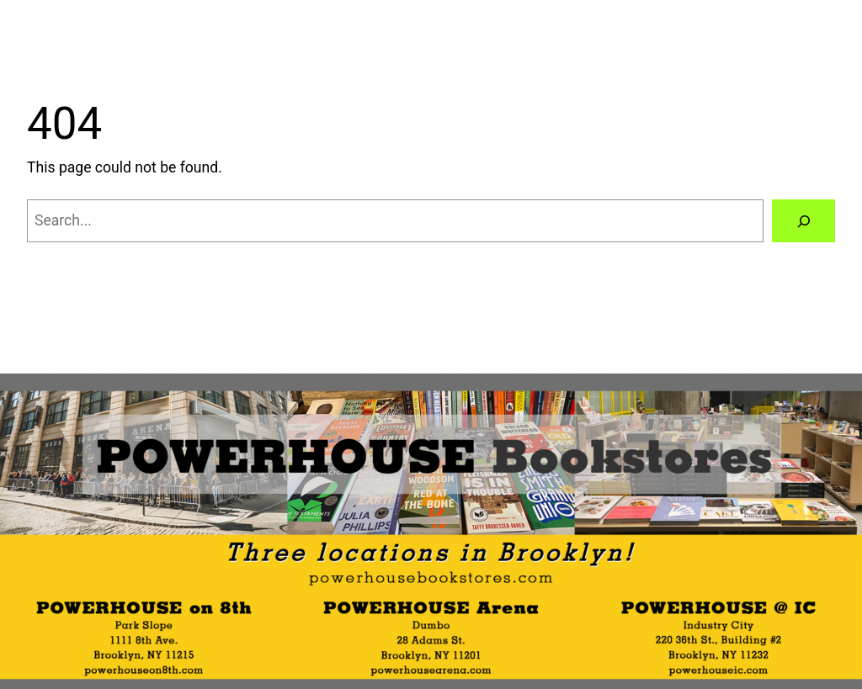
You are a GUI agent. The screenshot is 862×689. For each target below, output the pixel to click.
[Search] (803, 220)
